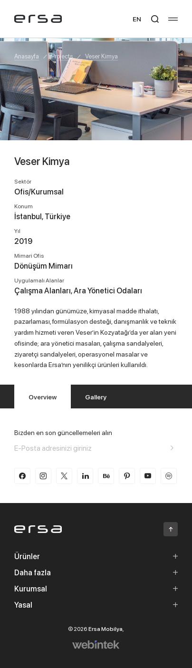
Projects (62, 56)
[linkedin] (85, 476)
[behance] (106, 476)
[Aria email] (172, 448)
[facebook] (22, 476)
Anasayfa (26, 56)
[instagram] (43, 476)
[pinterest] (127, 476)
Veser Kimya (101, 56)
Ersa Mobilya (105, 628)
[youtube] (148, 476)
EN (137, 19)
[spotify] (169, 476)
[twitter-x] (64, 476)
